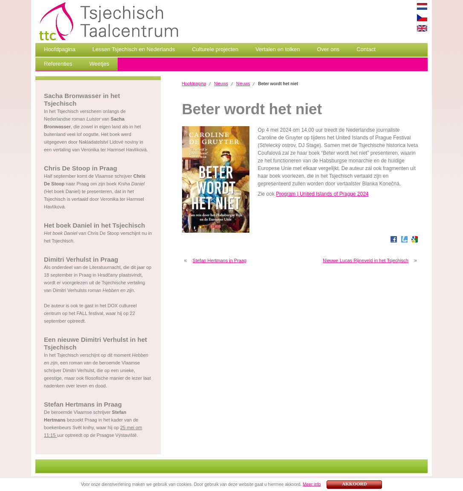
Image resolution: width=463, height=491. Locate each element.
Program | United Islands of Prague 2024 (322, 194)
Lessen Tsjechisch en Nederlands (134, 49)
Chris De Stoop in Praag (80, 168)
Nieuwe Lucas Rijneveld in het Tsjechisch (365, 260)
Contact (366, 49)
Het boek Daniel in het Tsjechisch (94, 225)
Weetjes (99, 64)
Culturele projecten (215, 49)
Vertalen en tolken (277, 49)
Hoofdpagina (59, 49)
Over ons (328, 49)
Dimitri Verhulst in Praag (81, 259)
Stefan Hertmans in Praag (83, 404)
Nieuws (221, 83)
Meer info (312, 484)
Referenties (58, 64)
